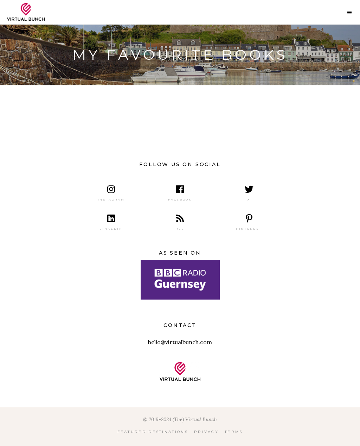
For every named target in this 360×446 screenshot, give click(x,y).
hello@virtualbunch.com (180, 342)
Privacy (206, 431)
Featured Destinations (152, 431)
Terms (234, 431)
